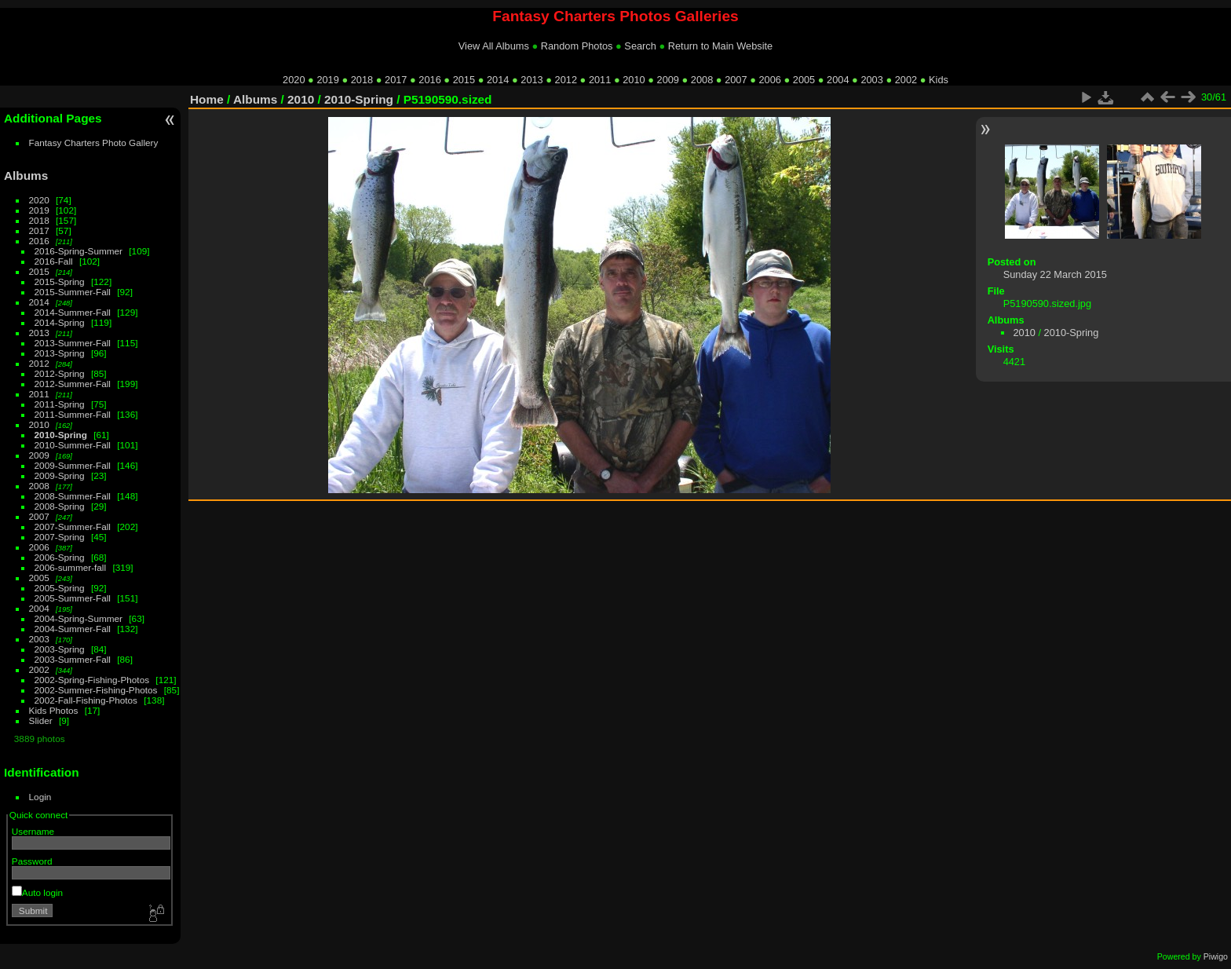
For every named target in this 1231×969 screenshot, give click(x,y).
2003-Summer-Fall (73, 659)
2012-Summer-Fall (73, 383)
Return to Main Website (720, 46)
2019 (327, 80)
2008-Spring (60, 506)
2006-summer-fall (71, 567)
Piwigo (1216, 956)
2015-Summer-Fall (73, 292)
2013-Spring (60, 353)
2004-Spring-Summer (78, 618)
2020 (294, 80)
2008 (702, 80)
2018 (362, 80)
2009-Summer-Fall (73, 465)
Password (32, 861)
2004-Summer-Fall (73, 628)
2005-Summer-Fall (73, 598)
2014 (498, 80)
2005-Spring (60, 588)
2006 (769, 80)
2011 (600, 80)
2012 (566, 80)
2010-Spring (61, 435)
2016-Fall (54, 261)
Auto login (37, 892)
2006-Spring (60, 557)
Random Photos (577, 46)
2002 (906, 80)
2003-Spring (60, 649)
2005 (804, 80)
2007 (736, 80)
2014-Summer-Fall (73, 312)
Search (640, 46)
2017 (396, 80)
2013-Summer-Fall (73, 343)
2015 (464, 80)
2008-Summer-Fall (73, 496)
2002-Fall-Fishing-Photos (86, 700)
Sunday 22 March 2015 (1055, 274)
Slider (41, 720)
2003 (871, 80)
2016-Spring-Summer (78, 251)
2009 (668, 80)
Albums (26, 175)
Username (33, 831)
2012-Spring (60, 373)
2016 (429, 80)
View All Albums (493, 46)
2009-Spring (60, 475)
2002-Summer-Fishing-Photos (96, 690)
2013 (531, 80)
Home (207, 99)
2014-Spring (60, 322)
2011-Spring (60, 404)
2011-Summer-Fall (73, 414)
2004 (838, 80)
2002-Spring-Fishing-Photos (92, 680)
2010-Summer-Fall (73, 445)
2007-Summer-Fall (73, 526)
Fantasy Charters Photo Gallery (94, 142)
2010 (634, 80)
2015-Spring (60, 281)
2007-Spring (60, 537)
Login (40, 797)
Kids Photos (54, 710)
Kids (938, 80)
